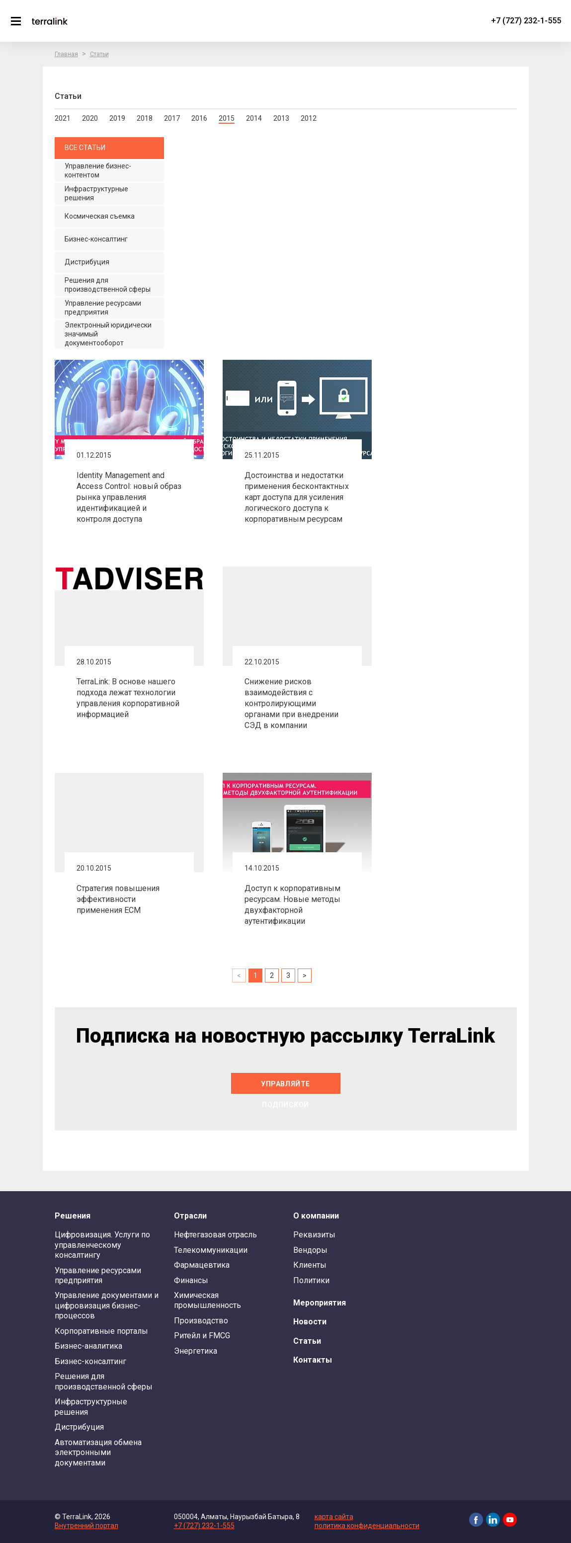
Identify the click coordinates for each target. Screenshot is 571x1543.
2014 (254, 118)
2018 (145, 118)
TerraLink (50, 20)
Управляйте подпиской (285, 1087)
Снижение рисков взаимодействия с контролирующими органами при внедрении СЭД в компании (291, 703)
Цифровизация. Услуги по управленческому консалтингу (102, 1245)
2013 (281, 118)
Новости (309, 1321)
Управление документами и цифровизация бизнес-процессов (107, 1305)
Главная (66, 54)
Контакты (312, 1360)
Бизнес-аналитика (88, 1346)
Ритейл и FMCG (202, 1335)
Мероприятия (319, 1302)
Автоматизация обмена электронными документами (98, 1452)
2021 (63, 118)
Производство (201, 1320)
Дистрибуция (79, 1427)
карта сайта (334, 1517)
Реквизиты (314, 1234)
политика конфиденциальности (367, 1526)
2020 (90, 118)
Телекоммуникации (210, 1250)
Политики (311, 1280)
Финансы (191, 1280)
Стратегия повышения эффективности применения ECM (118, 899)
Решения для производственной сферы (104, 1381)
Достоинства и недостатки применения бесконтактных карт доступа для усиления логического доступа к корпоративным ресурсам (297, 497)
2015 (227, 118)
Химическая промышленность (207, 1300)
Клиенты (309, 1265)
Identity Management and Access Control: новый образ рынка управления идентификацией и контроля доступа (129, 497)
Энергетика (195, 1351)
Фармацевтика (202, 1265)
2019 (117, 118)
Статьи (99, 54)
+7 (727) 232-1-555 (526, 20)
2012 (309, 118)
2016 (199, 118)
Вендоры (310, 1250)
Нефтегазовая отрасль (215, 1234)
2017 (172, 118)
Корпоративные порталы (101, 1331)
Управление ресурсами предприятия (98, 1275)
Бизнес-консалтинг (90, 1361)
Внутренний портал (86, 1526)
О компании (316, 1215)
